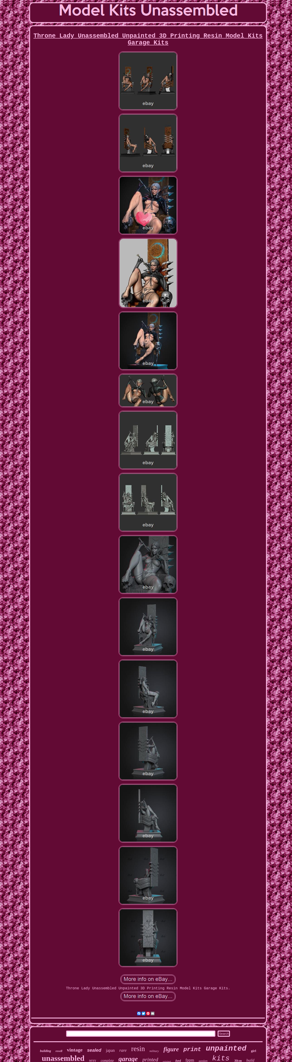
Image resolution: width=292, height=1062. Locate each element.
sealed (94, 1050)
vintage (74, 1050)
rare (123, 1050)
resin (138, 1049)
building (45, 1051)
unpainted (226, 1048)
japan (110, 1050)
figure (171, 1049)
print (192, 1049)
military (154, 1051)
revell (59, 1051)
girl (253, 1051)
